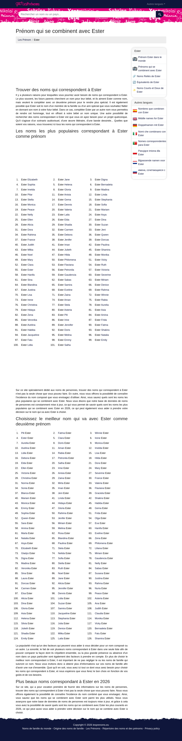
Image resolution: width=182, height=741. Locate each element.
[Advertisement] (72, 64)
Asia (103, 310)
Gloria (67, 189)
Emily (104, 340)
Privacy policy (152, 728)
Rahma (105, 289)
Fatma (104, 325)
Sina (30, 279)
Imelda (31, 189)
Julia (60, 623)
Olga (97, 518)
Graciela (99, 493)
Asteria (68, 310)
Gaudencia (70, 274)
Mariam (105, 209)
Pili (66, 315)
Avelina (31, 325)
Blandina (32, 284)
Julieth (67, 249)
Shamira (105, 249)
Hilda (67, 254)
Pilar (30, 194)
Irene (30, 300)
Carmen (68, 229)
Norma (24, 483)
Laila (67, 214)
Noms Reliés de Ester (148, 76)
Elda (66, 219)
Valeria (68, 209)
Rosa (61, 533)
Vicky (104, 259)
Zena (30, 315)
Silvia (24, 623)
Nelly (30, 214)
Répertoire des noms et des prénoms (123, 728)
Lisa (30, 295)
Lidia (30, 345)
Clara (30, 264)
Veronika (32, 320)
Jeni (103, 229)
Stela (67, 305)
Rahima (32, 234)
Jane (67, 179)
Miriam (104, 279)
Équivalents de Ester (148, 82)
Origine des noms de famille (68, 728)
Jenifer (68, 239)
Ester (30, 269)
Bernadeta (106, 184)
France (31, 239)
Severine (106, 274)
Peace (31, 209)
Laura (24, 578)
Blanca (25, 493)
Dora (30, 229)
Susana (99, 573)
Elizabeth (33, 179)
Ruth (103, 264)
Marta (24, 533)
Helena (68, 184)
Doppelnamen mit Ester (151, 125)
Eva (97, 523)
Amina (104, 315)
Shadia (68, 224)
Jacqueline (33, 335)
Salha (67, 345)
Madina (105, 189)
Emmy (67, 340)
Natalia (105, 335)
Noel (30, 254)
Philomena (70, 259)
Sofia (104, 204)
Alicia (30, 224)
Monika (105, 254)
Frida (104, 320)
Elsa (23, 593)
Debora (68, 234)
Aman (67, 300)
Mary (30, 259)
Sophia (31, 184)
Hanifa (31, 274)
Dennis (68, 204)
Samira (68, 284)
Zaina (67, 295)
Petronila (69, 269)
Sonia (24, 488)
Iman (67, 244)
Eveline (68, 289)
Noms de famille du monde (36, 728)
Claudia (99, 613)
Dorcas (105, 239)
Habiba (31, 330)
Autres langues (155, 4)
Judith (31, 244)
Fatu (30, 340)
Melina (68, 335)
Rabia (104, 300)
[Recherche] (160, 14)
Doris (67, 330)
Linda (104, 194)
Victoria (105, 269)
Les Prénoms (93, 728)
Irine (66, 320)
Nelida (61, 553)
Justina (31, 289)
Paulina (105, 244)
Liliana (98, 548)
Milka (30, 249)
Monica (31, 204)
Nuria (98, 588)
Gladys (25, 553)
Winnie (105, 295)
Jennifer (68, 325)
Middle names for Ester (150, 118)
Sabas (67, 279)
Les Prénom (24, 39)
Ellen (30, 219)
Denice (105, 284)
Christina (32, 305)
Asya (103, 214)
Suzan (104, 224)
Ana (97, 603)
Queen (104, 234)
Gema (67, 199)
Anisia (67, 194)
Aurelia (105, 305)
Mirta (60, 483)
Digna (104, 179)
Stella (31, 199)
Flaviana (69, 264)
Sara (23, 523)
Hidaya (31, 310)
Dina (103, 219)
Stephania (106, 199)
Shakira (105, 330)
